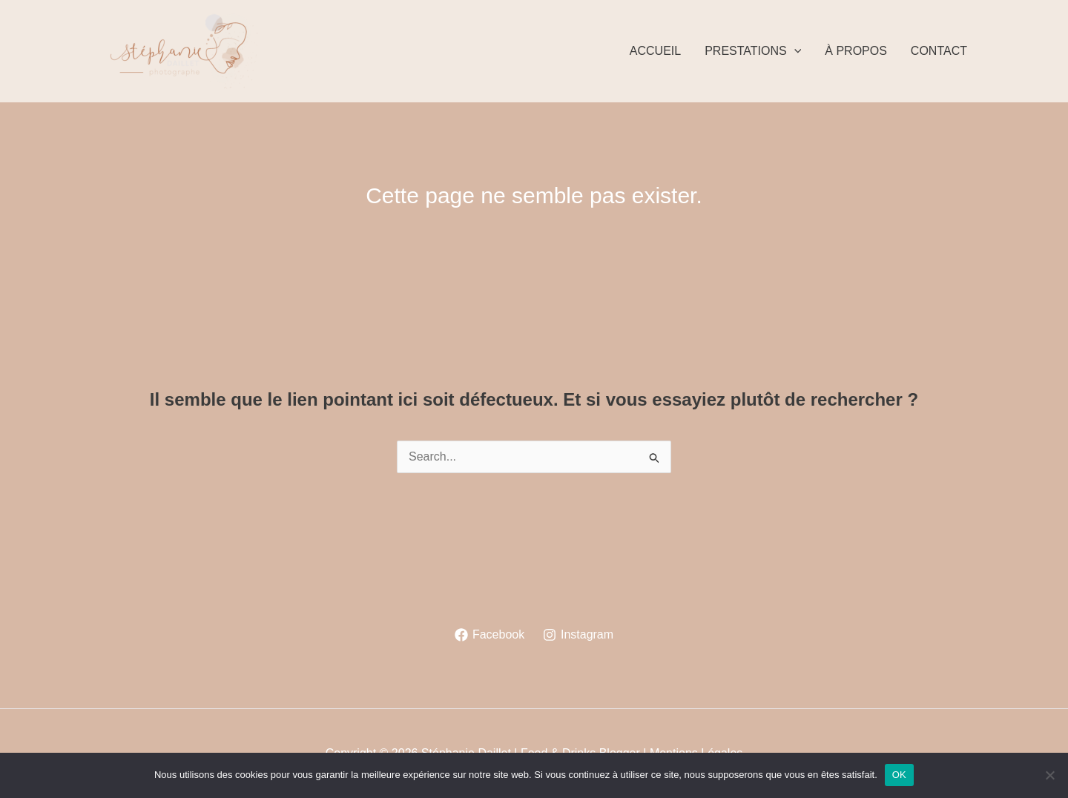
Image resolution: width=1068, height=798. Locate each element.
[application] (794, 51)
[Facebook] (490, 635)
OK (899, 774)
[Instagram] (578, 635)
